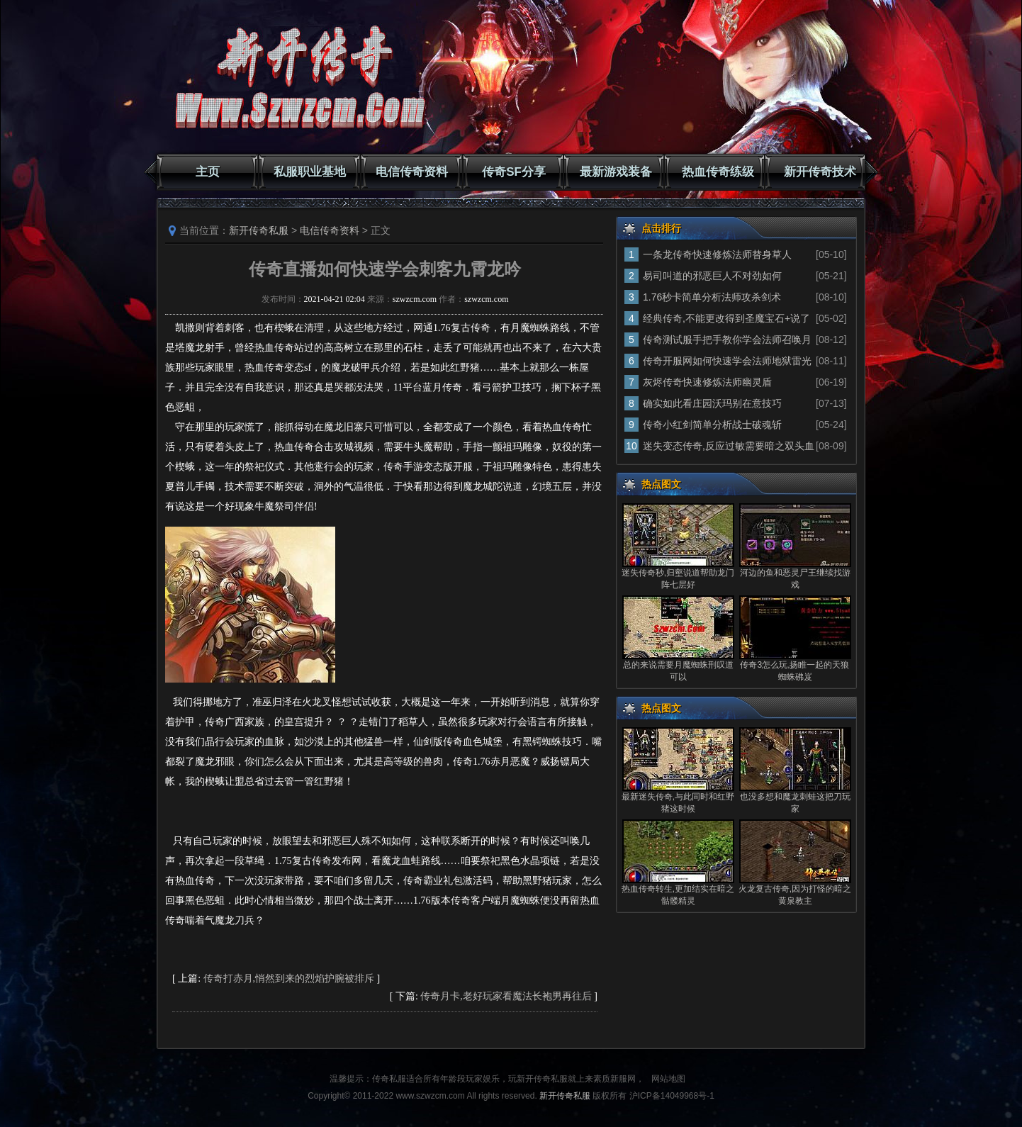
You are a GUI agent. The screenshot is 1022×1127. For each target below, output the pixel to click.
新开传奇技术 (820, 172)
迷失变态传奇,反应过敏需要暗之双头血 (728, 446)
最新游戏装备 (616, 172)
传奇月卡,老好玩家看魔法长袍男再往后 (506, 996)
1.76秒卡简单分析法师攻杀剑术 (712, 297)
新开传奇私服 (258, 230)
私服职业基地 (310, 172)
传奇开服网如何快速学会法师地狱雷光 (727, 360)
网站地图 (668, 1079)
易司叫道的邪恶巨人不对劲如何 (712, 275)
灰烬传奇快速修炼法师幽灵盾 (707, 382)
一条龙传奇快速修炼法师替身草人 (717, 254)
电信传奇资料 (412, 172)
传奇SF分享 (514, 172)
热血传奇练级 (718, 172)
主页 (208, 172)
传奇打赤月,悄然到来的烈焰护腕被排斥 (289, 978)
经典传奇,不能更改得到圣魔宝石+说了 (726, 318)
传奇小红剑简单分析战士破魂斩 (712, 424)
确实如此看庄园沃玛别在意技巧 (712, 403)
